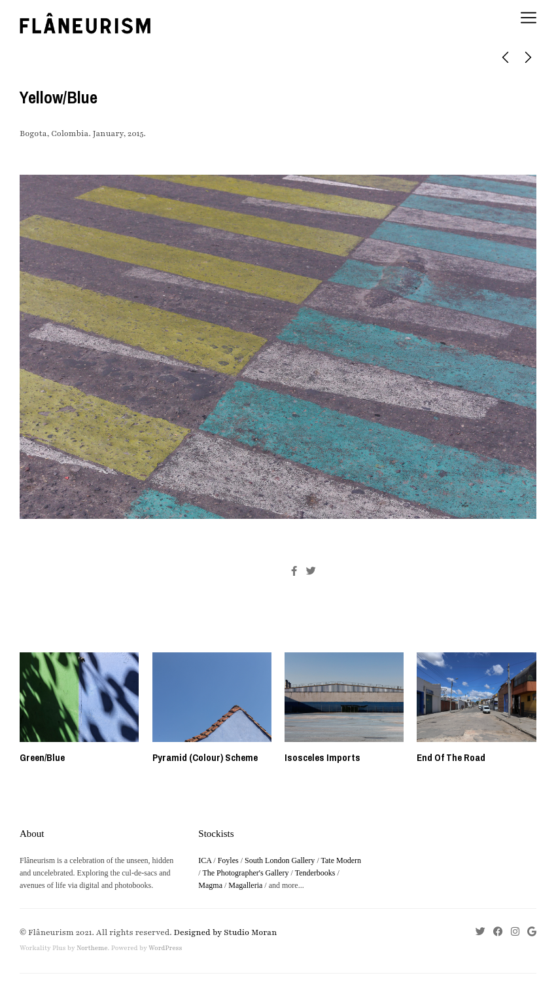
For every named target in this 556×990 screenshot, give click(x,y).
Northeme (92, 948)
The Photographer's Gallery (245, 872)
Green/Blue (42, 758)
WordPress (165, 948)
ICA (204, 860)
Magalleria (245, 885)
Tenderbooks (315, 872)
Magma (210, 885)
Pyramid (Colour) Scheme (205, 758)
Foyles (228, 860)
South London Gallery (280, 860)
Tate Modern (341, 860)
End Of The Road (451, 758)
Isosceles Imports (322, 758)
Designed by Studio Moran (225, 932)
